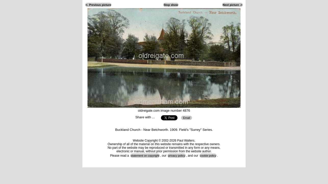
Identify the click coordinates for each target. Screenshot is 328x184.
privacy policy (176, 155)
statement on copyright (145, 155)
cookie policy (208, 155)
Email (187, 117)
